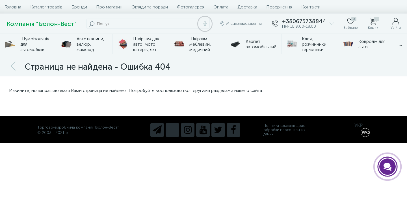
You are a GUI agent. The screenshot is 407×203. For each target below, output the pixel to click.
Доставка (247, 7)
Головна (13, 7)
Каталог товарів (46, 7)
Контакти (311, 7)
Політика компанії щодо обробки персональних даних (284, 129)
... (400, 44)
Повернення (279, 7)
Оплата (220, 7)
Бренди (79, 7)
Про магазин (109, 7)
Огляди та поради (149, 7)
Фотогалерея (190, 7)
